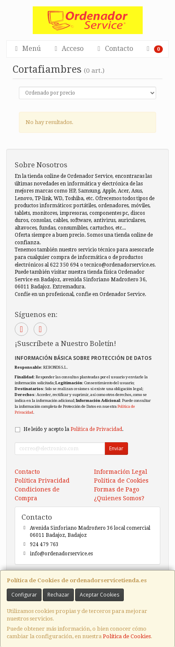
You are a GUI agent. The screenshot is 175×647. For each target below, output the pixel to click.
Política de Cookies (127, 636)
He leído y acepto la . (73, 429)
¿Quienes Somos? (119, 498)
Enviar (116, 448)
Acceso (68, 49)
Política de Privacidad (96, 429)
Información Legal (120, 471)
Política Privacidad (42, 480)
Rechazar (58, 594)
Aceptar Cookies (99, 594)
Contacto (114, 49)
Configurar (24, 594)
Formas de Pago (116, 489)
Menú (26, 49)
